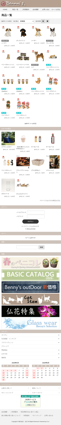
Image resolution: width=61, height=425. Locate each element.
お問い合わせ (48, 415)
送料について (36, 388)
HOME (5, 9)
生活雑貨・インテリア (8, 339)
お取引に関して (6, 388)
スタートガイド (37, 392)
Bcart (47, 421)
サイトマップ (37, 415)
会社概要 (35, 9)
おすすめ (4, 354)
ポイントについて (7, 392)
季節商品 (4, 350)
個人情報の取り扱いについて (11, 415)
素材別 (3, 357)
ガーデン (4, 335)
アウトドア (5, 346)
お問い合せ (45, 9)
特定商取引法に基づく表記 (29, 412)
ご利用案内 (25, 9)
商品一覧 (15, 9)
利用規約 (26, 415)
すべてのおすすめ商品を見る (50, 200)
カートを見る (56, 9)
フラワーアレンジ (7, 342)
